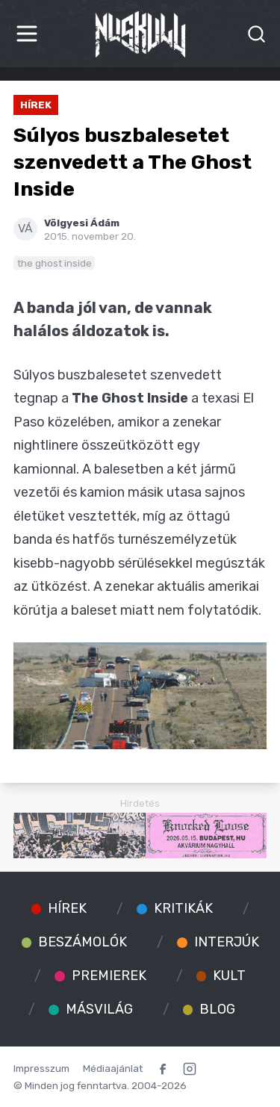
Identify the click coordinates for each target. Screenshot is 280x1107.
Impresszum (41, 1068)
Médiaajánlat (113, 1068)
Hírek (36, 105)
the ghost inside (54, 263)
